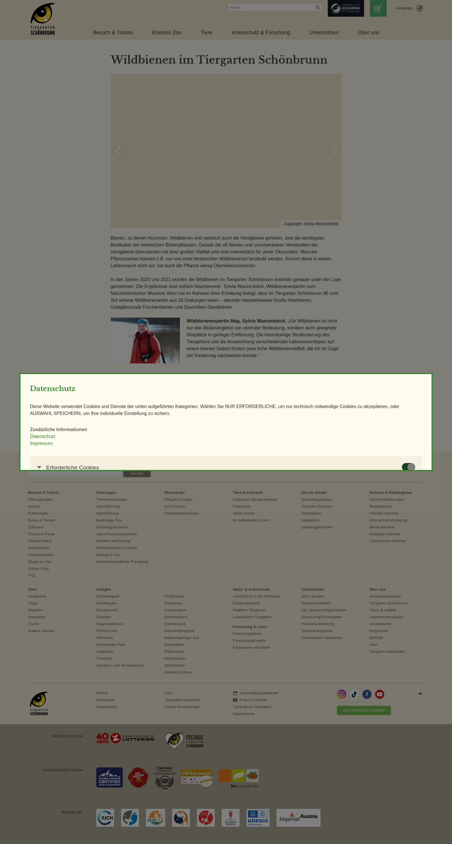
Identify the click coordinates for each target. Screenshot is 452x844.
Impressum (120, 404)
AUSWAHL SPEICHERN (310, 501)
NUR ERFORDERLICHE (242, 501)
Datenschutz (122, 397)
